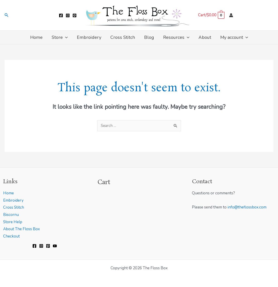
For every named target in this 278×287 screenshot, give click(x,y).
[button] (7, 15)
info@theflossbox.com (246, 207)
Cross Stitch (13, 207)
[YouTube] (55, 246)
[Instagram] (68, 15)
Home (8, 193)
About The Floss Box (21, 229)
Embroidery (13, 200)
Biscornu (11, 214)
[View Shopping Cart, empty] (211, 15)
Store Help (12, 222)
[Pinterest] (75, 15)
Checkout (11, 236)
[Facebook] (61, 15)
